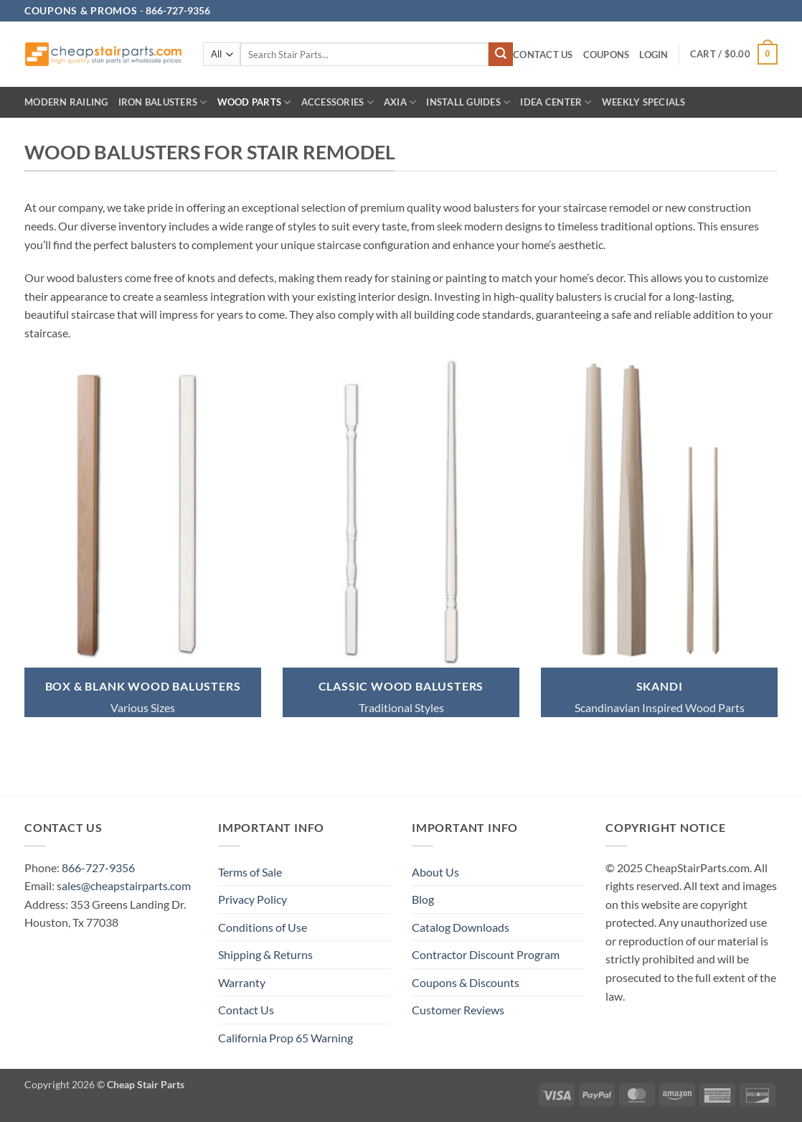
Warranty (241, 982)
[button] (653, 55)
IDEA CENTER (555, 102)
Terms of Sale (250, 872)
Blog (423, 899)
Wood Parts (254, 102)
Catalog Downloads (460, 927)
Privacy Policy (252, 899)
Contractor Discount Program (486, 954)
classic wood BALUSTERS (401, 686)
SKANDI (659, 686)
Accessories (337, 102)
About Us (435, 872)
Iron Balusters (162, 102)
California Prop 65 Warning (285, 1037)
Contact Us (543, 54)
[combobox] (364, 54)
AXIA (400, 102)
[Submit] (501, 54)
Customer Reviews (458, 1009)
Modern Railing (66, 102)
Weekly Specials (644, 102)
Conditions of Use (262, 927)
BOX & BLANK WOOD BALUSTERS (143, 686)
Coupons (606, 54)
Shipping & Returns (265, 954)
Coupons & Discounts (465, 982)
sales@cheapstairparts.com (124, 885)
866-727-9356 (98, 867)
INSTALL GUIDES (468, 102)
